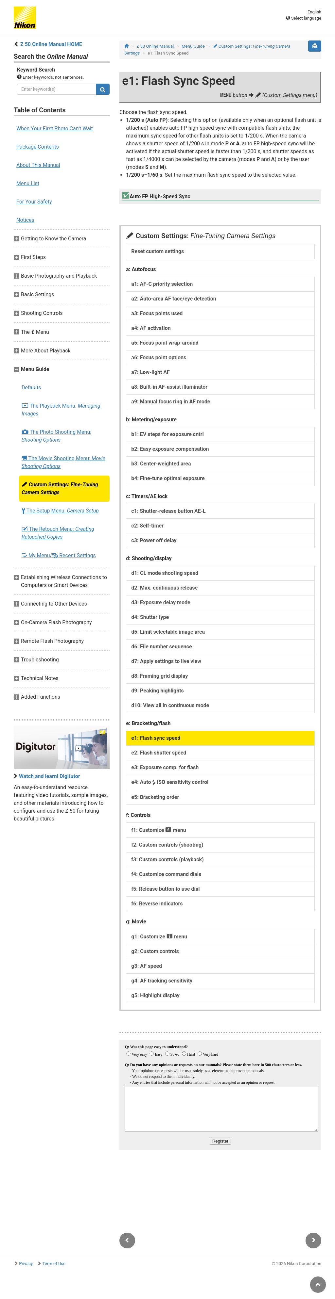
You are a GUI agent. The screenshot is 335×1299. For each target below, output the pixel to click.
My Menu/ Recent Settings (59, 555)
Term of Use (54, 1263)
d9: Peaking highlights (157, 691)
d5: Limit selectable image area (168, 632)
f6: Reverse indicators (157, 904)
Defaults (31, 387)
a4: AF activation (150, 328)
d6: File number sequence (161, 646)
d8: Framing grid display (159, 676)
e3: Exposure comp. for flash (165, 767)
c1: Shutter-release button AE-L (168, 511)
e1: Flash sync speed (155, 738)
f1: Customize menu (158, 830)
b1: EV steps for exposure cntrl (167, 434)
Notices (25, 220)
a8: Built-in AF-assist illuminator (169, 387)
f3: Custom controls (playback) (167, 859)
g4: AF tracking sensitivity (161, 981)
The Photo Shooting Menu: (56, 436)
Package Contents (37, 147)
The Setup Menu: (60, 511)
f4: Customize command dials (166, 874)
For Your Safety (34, 202)
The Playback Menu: (61, 410)
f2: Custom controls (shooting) (167, 845)
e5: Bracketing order (155, 797)
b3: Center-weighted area (161, 464)
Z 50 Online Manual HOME (51, 44)
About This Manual (38, 165)
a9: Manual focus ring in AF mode (170, 401)
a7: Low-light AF (150, 372)
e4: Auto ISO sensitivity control (169, 782)
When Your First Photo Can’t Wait (54, 128)
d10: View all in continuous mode (170, 705)
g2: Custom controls (155, 951)
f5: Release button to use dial (165, 889)
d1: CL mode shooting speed (164, 573)
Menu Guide (193, 46)
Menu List (27, 183)
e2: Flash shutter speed (158, 753)
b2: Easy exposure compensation (170, 449)
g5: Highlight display (155, 995)
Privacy (26, 1263)
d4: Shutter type (150, 617)
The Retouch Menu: (58, 533)
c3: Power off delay (153, 540)
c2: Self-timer (147, 526)
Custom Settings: (60, 488)
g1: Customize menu (159, 937)
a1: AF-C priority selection (162, 284)
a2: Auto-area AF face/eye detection (173, 299)
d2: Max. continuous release (164, 588)
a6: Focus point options (158, 357)
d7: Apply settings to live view (166, 661)
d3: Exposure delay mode (160, 602)
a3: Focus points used (157, 313)
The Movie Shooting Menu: (63, 462)
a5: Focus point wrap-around (164, 343)
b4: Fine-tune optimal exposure (167, 478)
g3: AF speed (146, 966)
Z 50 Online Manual (155, 46)
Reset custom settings (157, 251)
